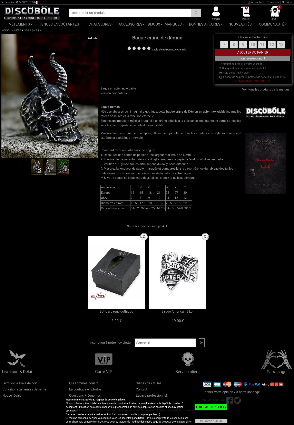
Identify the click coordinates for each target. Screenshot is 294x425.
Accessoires (130, 24)
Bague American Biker (178, 311)
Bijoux (154, 24)
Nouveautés (240, 24)
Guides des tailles (148, 383)
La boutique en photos (85, 389)
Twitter (287, 2)
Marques (173, 24)
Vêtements (19, 24)
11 (262, 44)
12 (271, 44)
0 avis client (158, 49)
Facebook (272, 2)
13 (281, 44)
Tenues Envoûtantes (59, 24)
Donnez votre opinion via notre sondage (231, 392)
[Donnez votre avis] (176, 49)
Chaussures (99, 24)
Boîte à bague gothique (116, 311)
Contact (141, 389)
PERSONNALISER (211, 420)
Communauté (271, 24)
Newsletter (255, 2)
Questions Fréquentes (85, 395)
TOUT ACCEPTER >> (211, 407)
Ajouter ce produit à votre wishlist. (240, 63)
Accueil (6, 30)
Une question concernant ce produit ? (242, 68)
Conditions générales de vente (24, 389)
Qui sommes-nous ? (83, 383)
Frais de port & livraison (234, 72)
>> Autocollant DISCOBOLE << (252, 81)
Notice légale (11, 395)
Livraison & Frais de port (19, 383)
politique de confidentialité (176, 421)
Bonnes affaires (204, 24)
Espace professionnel (151, 395)
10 (252, 44)
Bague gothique (33, 30)
